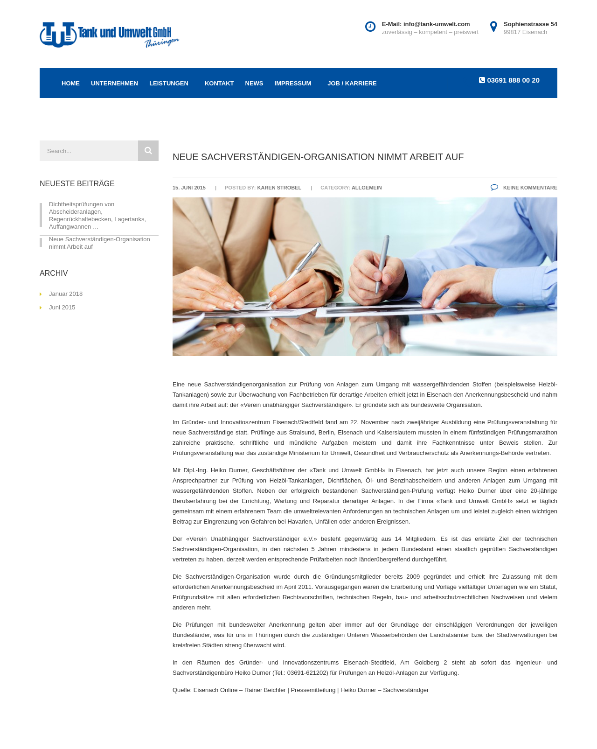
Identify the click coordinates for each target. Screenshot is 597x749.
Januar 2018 (66, 293)
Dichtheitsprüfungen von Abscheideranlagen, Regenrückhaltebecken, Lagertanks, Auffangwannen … (97, 215)
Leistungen (168, 83)
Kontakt (219, 83)
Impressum (293, 83)
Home (71, 83)
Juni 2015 (62, 307)
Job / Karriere (351, 83)
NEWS (254, 83)
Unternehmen (114, 83)
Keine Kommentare (524, 187)
